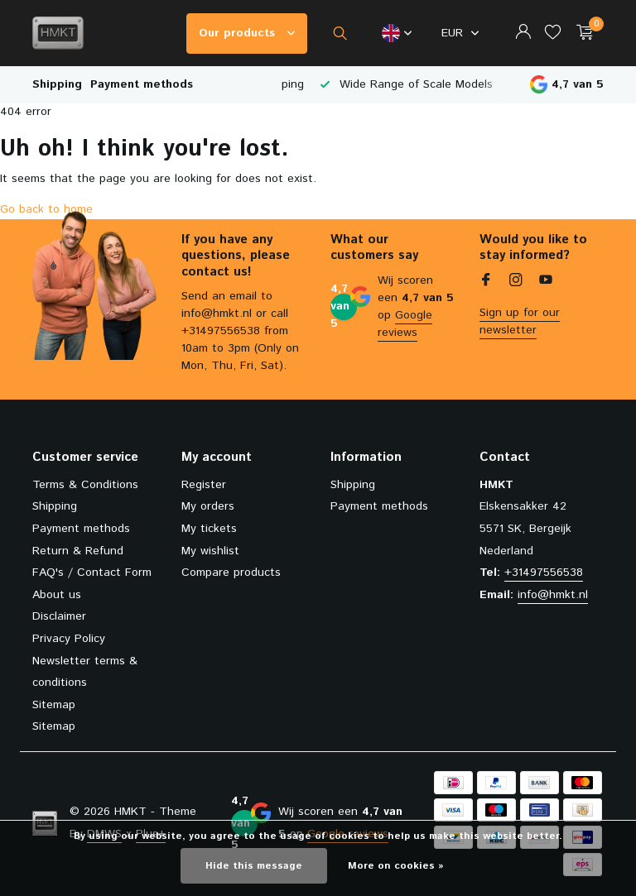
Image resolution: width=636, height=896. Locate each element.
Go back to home (46, 209)
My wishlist (210, 551)
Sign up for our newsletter (519, 321)
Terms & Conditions (85, 485)
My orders (207, 506)
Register (203, 485)
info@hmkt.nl (553, 595)
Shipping (57, 84)
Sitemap (53, 705)
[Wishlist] (552, 33)
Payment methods (141, 84)
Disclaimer (59, 616)
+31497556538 (543, 572)
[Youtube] (545, 282)
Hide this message (253, 866)
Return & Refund (77, 551)
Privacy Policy (68, 638)
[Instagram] (516, 282)
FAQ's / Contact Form (92, 572)
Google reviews (405, 324)
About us (56, 595)
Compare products (231, 572)
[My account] (523, 33)
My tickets (209, 528)
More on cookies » (396, 866)
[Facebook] (486, 282)
